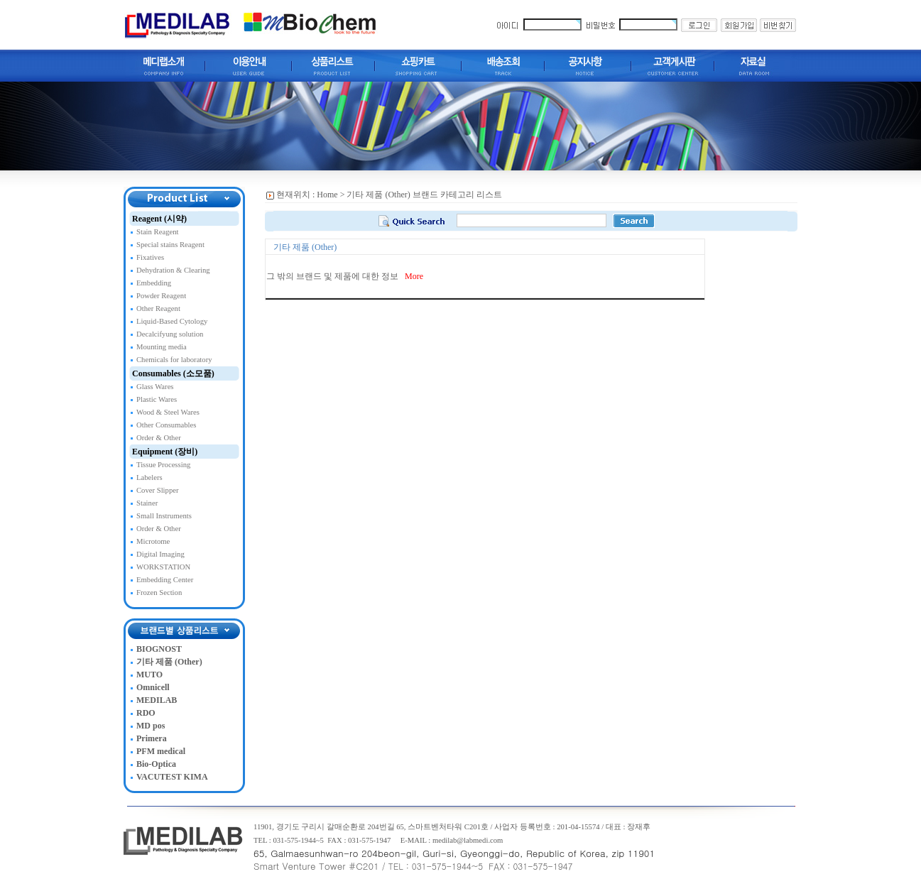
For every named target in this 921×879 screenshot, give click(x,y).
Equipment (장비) (164, 452)
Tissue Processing (163, 465)
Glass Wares (155, 387)
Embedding (153, 283)
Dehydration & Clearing (173, 270)
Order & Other (158, 438)
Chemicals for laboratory (174, 360)
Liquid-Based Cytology (171, 321)
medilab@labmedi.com (467, 840)
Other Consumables (166, 425)
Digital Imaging (160, 554)
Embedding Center (164, 580)
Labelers (149, 477)
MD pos (150, 726)
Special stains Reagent (170, 245)
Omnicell (153, 687)
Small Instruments (164, 516)
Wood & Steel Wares (168, 412)
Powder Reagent (161, 296)
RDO (146, 713)
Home (327, 195)
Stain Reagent (157, 232)
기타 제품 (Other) (169, 662)
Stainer (147, 503)
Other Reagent (158, 308)
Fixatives (150, 257)
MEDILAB (156, 700)
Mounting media (161, 347)
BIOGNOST (159, 649)
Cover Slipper (157, 490)
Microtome (153, 541)
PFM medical (160, 751)
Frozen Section (159, 592)
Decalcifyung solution (169, 334)
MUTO (149, 674)
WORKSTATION (163, 567)
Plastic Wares (156, 399)
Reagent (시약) (159, 219)
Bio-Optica (156, 764)
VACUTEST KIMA (172, 777)
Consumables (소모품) (173, 373)
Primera (151, 738)
